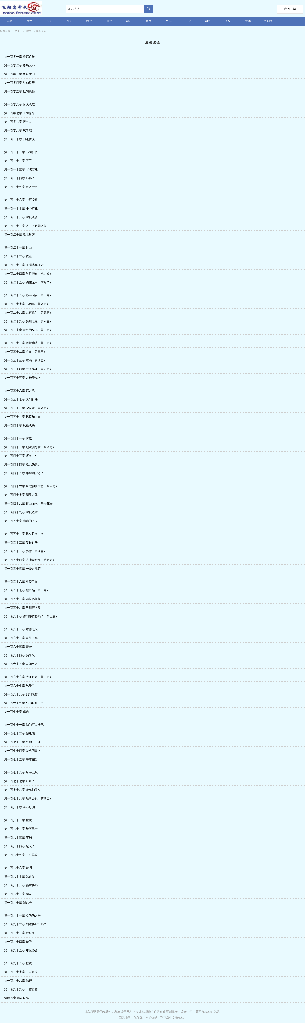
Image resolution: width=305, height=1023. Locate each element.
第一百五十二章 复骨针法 (21, 542)
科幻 (208, 21)
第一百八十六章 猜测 (18, 867)
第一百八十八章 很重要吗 (21, 885)
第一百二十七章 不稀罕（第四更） (27, 304)
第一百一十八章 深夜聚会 (21, 217)
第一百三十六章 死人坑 (19, 390)
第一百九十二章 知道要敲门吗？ (25, 924)
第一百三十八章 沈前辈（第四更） (27, 408)
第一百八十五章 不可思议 (21, 855)
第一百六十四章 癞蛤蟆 (19, 655)
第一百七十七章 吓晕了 (19, 781)
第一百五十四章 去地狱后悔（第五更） (29, 560)
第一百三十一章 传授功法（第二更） (28, 343)
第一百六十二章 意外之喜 (21, 638)
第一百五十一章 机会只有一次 (24, 533)
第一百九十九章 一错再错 (21, 989)
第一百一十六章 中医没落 (21, 199)
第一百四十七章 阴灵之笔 (21, 494)
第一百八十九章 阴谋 (18, 894)
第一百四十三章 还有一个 (21, 455)
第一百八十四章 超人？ (19, 846)
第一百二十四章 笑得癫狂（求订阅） (28, 273)
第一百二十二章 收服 (18, 256)
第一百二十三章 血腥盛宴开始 (24, 265)
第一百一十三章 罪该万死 (21, 169)
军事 (169, 21)
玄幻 (50, 21)
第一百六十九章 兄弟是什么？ (24, 703)
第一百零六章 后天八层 (19, 104)
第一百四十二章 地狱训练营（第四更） (29, 447)
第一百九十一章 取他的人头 (22, 915)
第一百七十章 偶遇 (16, 711)
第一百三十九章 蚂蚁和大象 (22, 416)
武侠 (89, 21)
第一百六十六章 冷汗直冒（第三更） (28, 677)
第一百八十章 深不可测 (19, 807)
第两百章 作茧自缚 (16, 998)
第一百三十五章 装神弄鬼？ (22, 377)
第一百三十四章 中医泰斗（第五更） (28, 369)
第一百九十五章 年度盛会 (21, 950)
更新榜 (267, 21)
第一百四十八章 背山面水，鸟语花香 (28, 503)
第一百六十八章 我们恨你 (21, 694)
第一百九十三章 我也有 (19, 933)
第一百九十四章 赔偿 (18, 941)
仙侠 (109, 21)
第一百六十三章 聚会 (18, 646)
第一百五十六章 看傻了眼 (21, 581)
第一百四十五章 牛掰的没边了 (24, 473)
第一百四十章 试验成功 (19, 425)
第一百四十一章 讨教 (18, 438)
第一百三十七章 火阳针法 (21, 399)
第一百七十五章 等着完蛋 (21, 759)
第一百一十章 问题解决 (19, 139)
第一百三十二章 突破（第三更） (25, 351)
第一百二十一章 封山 (18, 247)
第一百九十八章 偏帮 (18, 980)
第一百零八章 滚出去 (18, 121)
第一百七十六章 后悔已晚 (21, 772)
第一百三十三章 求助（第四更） (25, 360)
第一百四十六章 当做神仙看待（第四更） (31, 486)
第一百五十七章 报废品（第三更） (27, 590)
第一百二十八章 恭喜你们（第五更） (28, 312)
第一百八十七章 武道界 (19, 876)
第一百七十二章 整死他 (19, 733)
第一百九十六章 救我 (18, 963)
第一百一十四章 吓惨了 (19, 178)
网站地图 (125, 1017)
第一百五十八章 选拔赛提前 (22, 599)
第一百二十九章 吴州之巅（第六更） (28, 321)
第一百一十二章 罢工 (18, 160)
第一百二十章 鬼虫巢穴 (19, 234)
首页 (10, 21)
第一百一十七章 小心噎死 (21, 208)
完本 (248, 21)
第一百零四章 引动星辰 (19, 82)
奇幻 (69, 21)
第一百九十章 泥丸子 (18, 902)
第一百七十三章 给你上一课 (22, 742)
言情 (149, 21)
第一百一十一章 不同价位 (21, 152)
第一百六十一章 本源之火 (21, 629)
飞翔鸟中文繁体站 (172, 1017)
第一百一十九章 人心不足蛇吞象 (25, 226)
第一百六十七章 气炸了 (19, 685)
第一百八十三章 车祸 (18, 837)
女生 (30, 21)
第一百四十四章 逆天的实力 (22, 464)
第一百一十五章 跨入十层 (21, 187)
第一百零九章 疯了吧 (18, 130)
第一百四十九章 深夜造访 (21, 512)
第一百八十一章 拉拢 (18, 820)
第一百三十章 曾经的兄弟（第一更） (28, 330)
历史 (188, 21)
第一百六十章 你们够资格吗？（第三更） (31, 616)
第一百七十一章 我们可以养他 (24, 724)
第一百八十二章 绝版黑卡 (21, 828)
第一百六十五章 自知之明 (21, 664)
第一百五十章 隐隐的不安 (21, 521)
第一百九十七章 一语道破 (21, 972)
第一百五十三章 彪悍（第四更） (25, 551)
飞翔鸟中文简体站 (145, 1017)
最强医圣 (41, 31)
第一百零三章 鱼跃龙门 (19, 74)
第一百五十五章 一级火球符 (22, 568)
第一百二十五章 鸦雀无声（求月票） (28, 282)
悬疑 (228, 21)
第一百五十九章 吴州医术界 (22, 607)
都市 (129, 21)
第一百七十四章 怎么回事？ (22, 750)
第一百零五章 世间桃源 (19, 91)
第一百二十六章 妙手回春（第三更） (28, 295)
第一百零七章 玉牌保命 (19, 113)
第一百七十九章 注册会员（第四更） (28, 798)
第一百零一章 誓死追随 (19, 56)
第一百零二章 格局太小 (19, 65)
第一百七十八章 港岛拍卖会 (22, 789)
